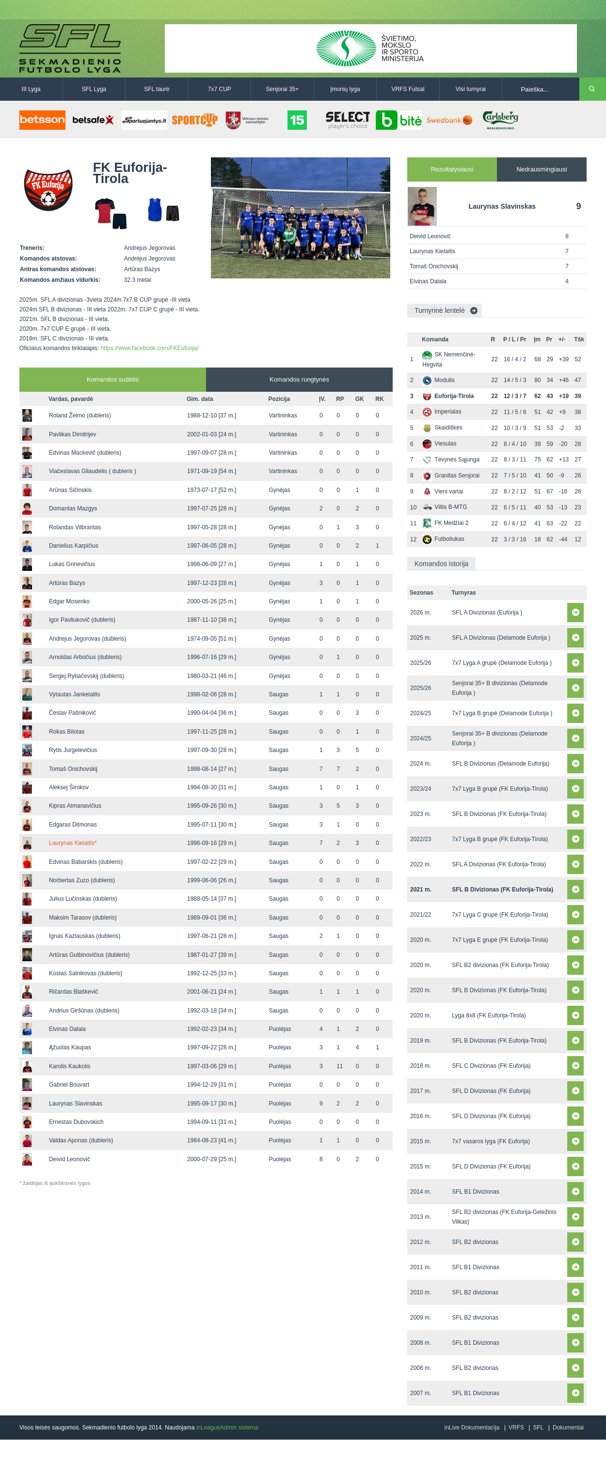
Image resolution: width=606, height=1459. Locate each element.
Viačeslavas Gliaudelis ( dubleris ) (92, 471)
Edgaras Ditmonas (73, 824)
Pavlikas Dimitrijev (72, 434)
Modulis (438, 380)
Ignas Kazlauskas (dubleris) (84, 936)
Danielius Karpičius (73, 545)
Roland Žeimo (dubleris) (80, 415)
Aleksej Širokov (69, 787)
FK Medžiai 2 (445, 523)
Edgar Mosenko (69, 601)
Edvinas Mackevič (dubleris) (85, 452)
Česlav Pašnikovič (72, 712)
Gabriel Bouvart (69, 1084)
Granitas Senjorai (450, 475)
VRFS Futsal (407, 89)
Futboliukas (443, 539)
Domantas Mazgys (73, 508)
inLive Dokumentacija (471, 1427)
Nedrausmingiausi (541, 169)
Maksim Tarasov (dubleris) (83, 917)
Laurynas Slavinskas (75, 1103)
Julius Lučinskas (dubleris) (83, 898)
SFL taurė (156, 89)
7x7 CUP (219, 89)
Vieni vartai (442, 491)
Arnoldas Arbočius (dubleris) (85, 657)
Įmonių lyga (345, 89)
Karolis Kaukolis (69, 1066)
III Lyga (31, 89)
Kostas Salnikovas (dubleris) (85, 973)
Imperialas (441, 411)
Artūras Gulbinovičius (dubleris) (89, 955)
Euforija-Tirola (448, 396)
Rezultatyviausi (452, 169)
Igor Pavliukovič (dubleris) (82, 619)
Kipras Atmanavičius (75, 805)
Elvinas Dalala (67, 1029)
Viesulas (439, 443)
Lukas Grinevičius (72, 564)
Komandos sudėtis (113, 379)
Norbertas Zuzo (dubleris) (82, 880)
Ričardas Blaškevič (73, 991)
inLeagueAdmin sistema (227, 1427)
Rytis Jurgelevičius (73, 750)
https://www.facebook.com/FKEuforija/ (149, 348)
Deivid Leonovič (69, 1159)
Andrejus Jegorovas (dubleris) (87, 638)
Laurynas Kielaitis (73, 843)
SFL (538, 1427)
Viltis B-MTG (444, 507)
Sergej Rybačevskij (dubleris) (86, 676)
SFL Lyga (94, 89)
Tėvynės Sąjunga (450, 459)
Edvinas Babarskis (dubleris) (86, 862)
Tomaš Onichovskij (73, 769)
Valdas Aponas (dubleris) (81, 1140)
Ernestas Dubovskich (76, 1122)
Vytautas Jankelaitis (74, 694)
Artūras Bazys (67, 583)
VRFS (516, 1427)
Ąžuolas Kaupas (70, 1047)
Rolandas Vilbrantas (75, 527)
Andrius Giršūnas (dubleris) (84, 1010)
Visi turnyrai (471, 89)
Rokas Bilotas (66, 731)
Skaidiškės (442, 427)
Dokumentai (568, 1427)
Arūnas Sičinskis (70, 490)
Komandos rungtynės (299, 379)
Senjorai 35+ (282, 89)
